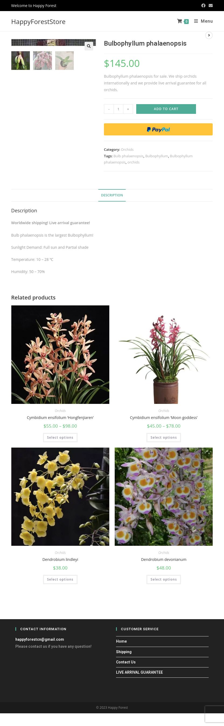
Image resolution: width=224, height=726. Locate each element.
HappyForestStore (38, 21)
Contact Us (126, 662)
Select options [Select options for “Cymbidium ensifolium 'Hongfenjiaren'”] (60, 437)
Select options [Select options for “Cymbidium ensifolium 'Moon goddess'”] (163, 437)
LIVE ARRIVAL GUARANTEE (139, 673)
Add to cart (166, 109)
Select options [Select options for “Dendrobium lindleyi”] (60, 580)
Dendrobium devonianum (163, 559)
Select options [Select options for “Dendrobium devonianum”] (163, 580)
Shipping (124, 652)
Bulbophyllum (156, 156)
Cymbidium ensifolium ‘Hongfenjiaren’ (60, 417)
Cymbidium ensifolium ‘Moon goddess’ (164, 417)
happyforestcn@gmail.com (39, 640)
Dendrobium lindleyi (60, 559)
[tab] (112, 195)
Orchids (127, 149)
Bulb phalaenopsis (128, 156)
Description (112, 195)
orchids (133, 162)
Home (121, 642)
